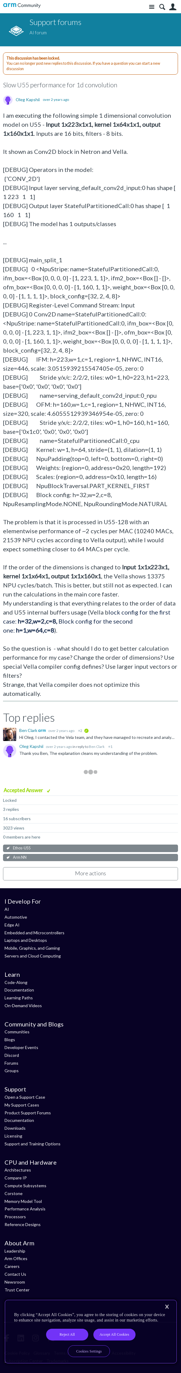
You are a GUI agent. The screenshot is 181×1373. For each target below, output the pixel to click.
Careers (12, 1266)
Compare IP (16, 1177)
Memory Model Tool (23, 1201)
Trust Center (17, 1289)
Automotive (16, 917)
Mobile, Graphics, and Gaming (32, 948)
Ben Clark (28, 730)
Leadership (15, 1250)
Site (151, 7)
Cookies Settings (89, 1351)
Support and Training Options (33, 1143)
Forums (11, 1063)
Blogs (10, 1039)
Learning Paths (19, 997)
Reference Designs (23, 1224)
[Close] (166, 1306)
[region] (91, 1331)
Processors (15, 1216)
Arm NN (20, 857)
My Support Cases (22, 1104)
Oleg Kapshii (28, 99)
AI (7, 909)
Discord (12, 1055)
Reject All (67, 1334)
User (172, 7)
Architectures (18, 1169)
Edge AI (12, 924)
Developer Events (21, 1047)
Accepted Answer (24, 790)
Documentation (19, 989)
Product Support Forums (28, 1112)
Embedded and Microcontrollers (34, 932)
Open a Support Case (25, 1097)
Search (162, 7)
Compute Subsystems (25, 1185)
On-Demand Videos (23, 1005)
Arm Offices (16, 1258)
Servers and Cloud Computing (33, 955)
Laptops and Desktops (26, 940)
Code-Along (16, 982)
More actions (90, 873)
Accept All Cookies (114, 1334)
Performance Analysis (25, 1208)
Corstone (14, 1193)
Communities (17, 1031)
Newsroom (15, 1281)
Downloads (15, 1128)
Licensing (13, 1135)
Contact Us (15, 1274)
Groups (12, 1070)
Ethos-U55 (22, 848)
